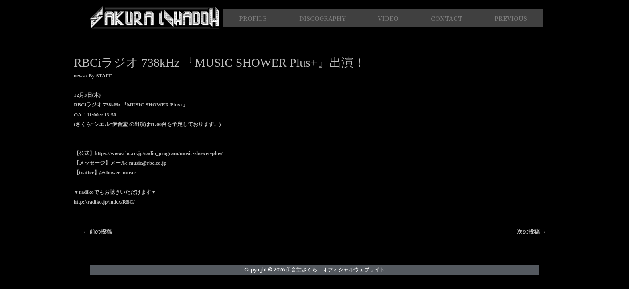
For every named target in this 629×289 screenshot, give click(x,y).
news (79, 76)
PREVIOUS (511, 18)
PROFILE (253, 18)
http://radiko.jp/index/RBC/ (105, 202)
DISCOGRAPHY (322, 18)
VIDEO (388, 18)
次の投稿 (531, 232)
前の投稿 (97, 232)
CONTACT (446, 18)
